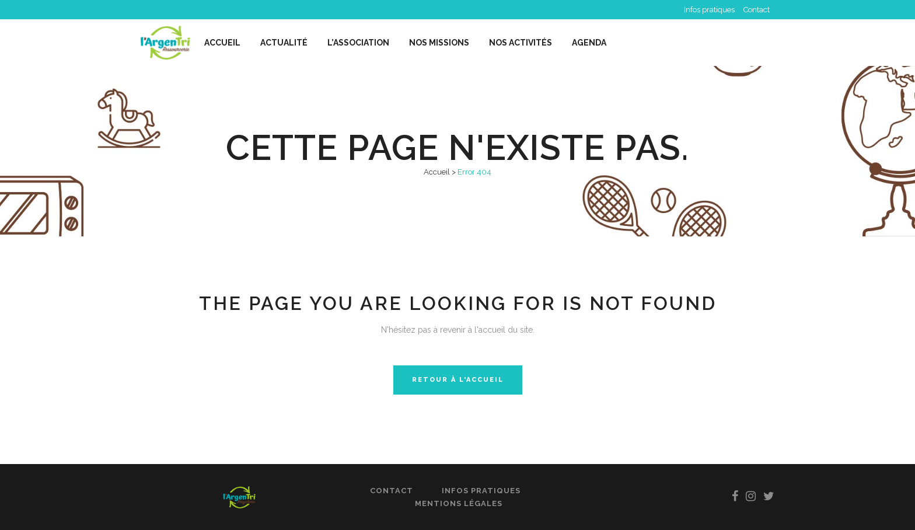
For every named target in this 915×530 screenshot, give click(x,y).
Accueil (437, 172)
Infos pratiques (709, 9)
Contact (756, 9)
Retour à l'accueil (458, 379)
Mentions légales (458, 503)
